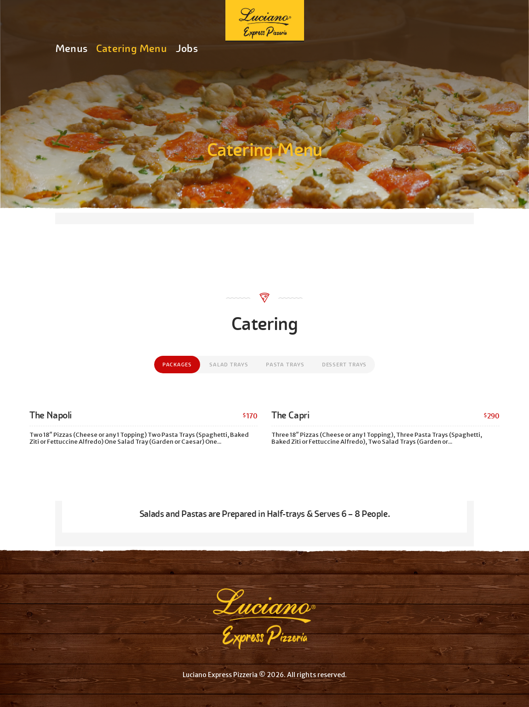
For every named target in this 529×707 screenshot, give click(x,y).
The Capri (290, 415)
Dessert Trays (344, 364)
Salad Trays (228, 364)
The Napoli (50, 415)
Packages (177, 364)
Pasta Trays (285, 364)
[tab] (177, 364)
